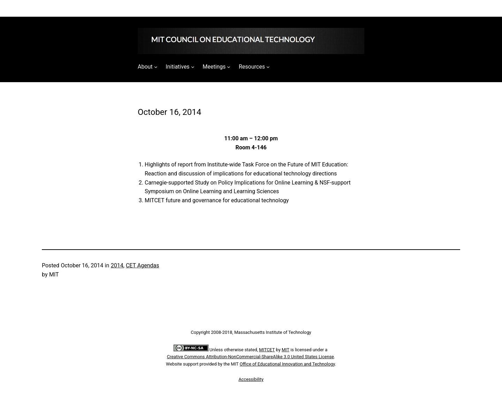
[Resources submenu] (268, 67)
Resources (252, 66)
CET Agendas (142, 265)
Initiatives (177, 66)
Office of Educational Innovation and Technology (287, 364)
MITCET (267, 349)
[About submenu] (156, 67)
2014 (117, 265)
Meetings (214, 66)
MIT (285, 349)
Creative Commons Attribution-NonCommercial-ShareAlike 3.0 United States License (250, 356)
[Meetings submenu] (228, 67)
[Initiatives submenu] (193, 67)
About (145, 66)
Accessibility (251, 379)
